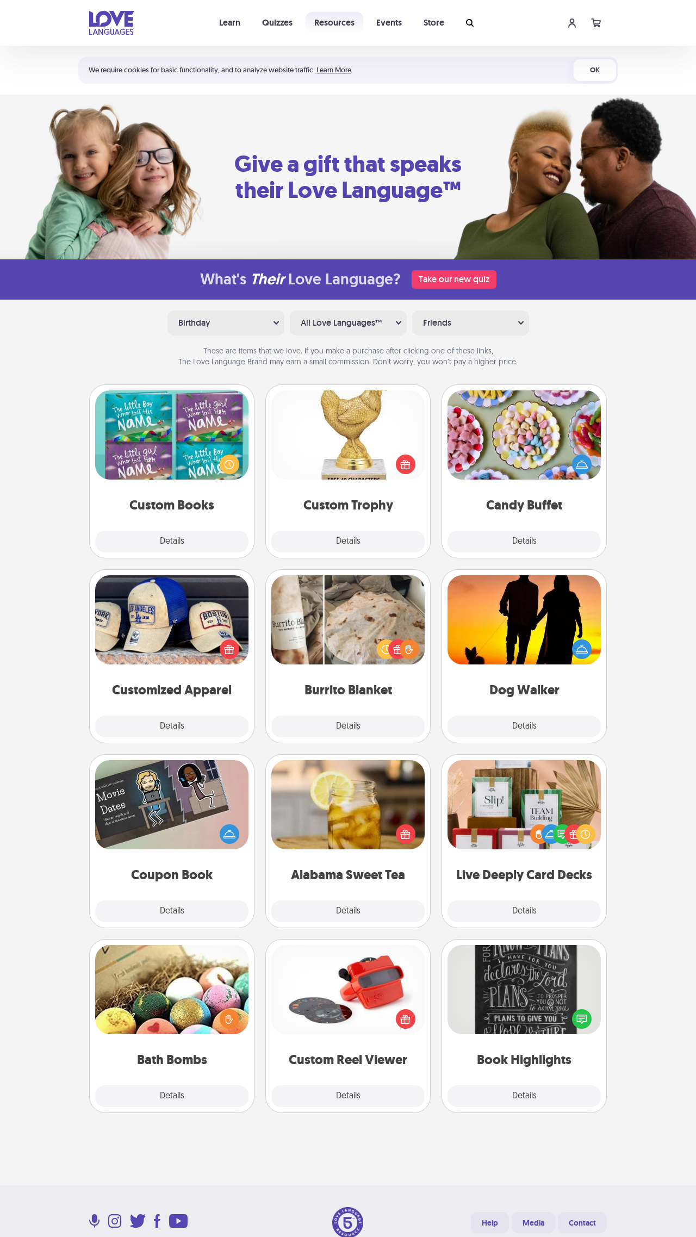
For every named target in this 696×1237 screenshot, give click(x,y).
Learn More (333, 69)
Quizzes (277, 22)
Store (434, 22)
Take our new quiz (454, 279)
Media (533, 1223)
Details (172, 541)
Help (490, 1223)
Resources (334, 22)
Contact (582, 1223)
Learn (229, 22)
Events (389, 22)
